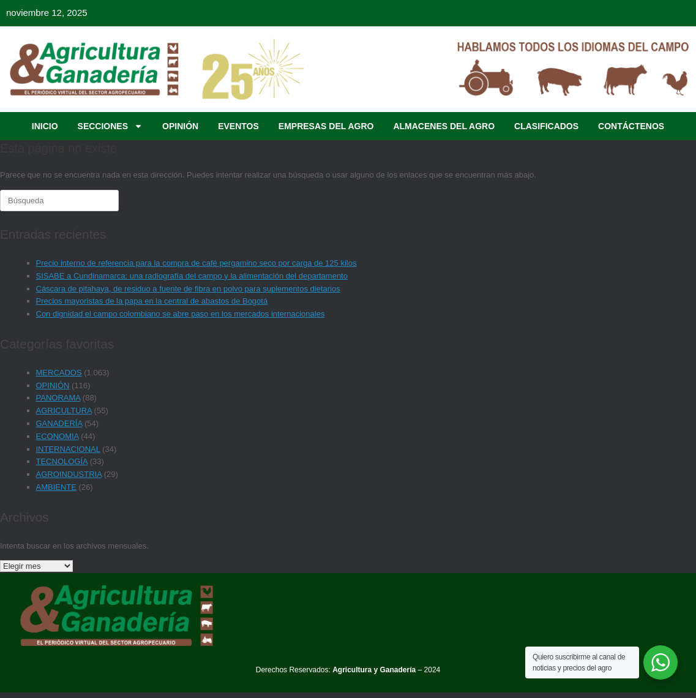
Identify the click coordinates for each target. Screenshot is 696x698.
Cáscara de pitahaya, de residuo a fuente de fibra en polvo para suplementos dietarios (188, 288)
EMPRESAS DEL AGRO (326, 126)
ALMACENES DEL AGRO (444, 126)
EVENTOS (238, 126)
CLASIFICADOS (546, 126)
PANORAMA (58, 397)
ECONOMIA (57, 436)
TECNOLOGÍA (62, 461)
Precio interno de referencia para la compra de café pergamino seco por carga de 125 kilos (196, 263)
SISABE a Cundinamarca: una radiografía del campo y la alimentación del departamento (192, 275)
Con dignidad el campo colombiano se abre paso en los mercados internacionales (180, 313)
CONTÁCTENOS (631, 126)
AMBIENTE (56, 487)
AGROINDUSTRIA (69, 474)
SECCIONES (110, 126)
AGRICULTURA (64, 410)
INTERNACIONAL (68, 449)
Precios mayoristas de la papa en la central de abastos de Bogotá (152, 301)
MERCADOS (59, 372)
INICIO (45, 126)
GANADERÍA (59, 423)
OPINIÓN (180, 126)
